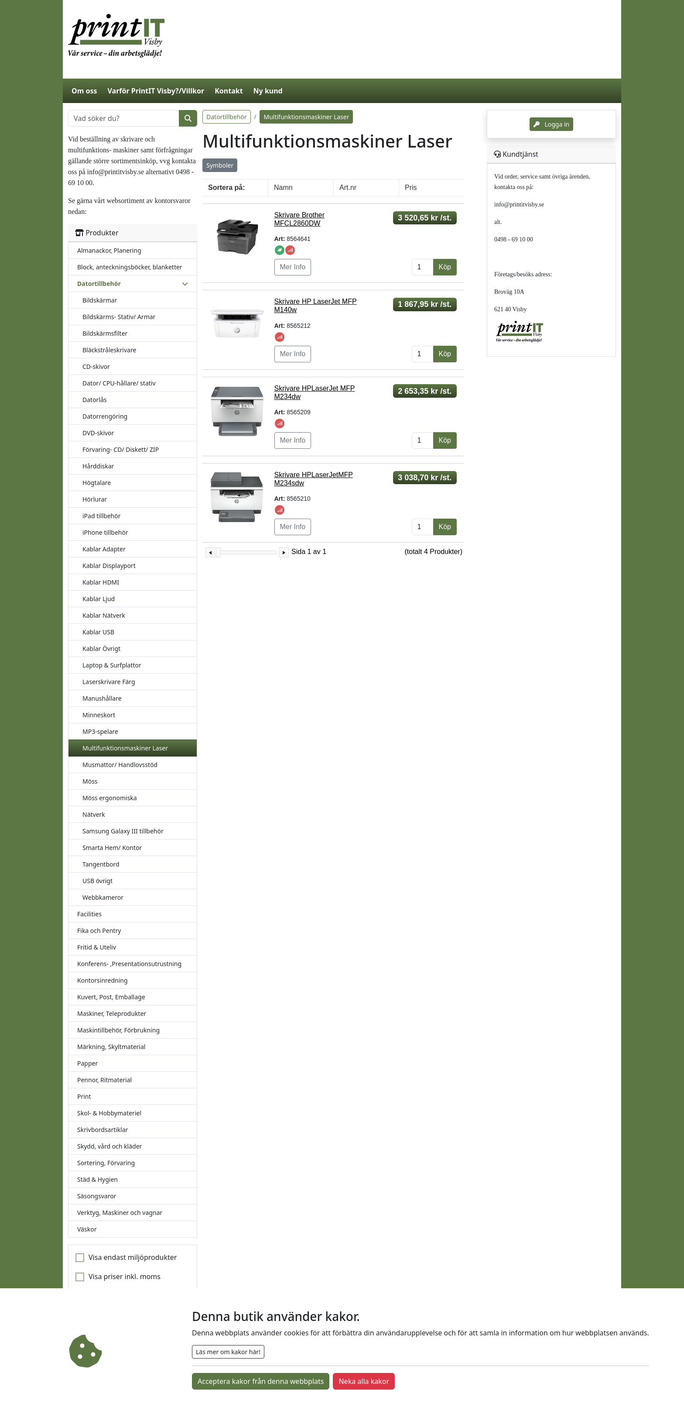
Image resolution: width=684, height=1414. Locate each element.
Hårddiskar (98, 466)
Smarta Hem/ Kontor (112, 847)
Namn (283, 187)
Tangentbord (101, 864)
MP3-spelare (100, 731)
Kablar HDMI (100, 582)
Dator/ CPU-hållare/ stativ (119, 383)
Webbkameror (102, 897)
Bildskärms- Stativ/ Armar (118, 317)
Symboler (219, 165)
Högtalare (96, 482)
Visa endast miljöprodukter (133, 1257)
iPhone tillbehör (105, 532)
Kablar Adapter (104, 549)
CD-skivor (96, 366)
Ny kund (268, 91)
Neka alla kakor (364, 1381)
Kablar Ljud (98, 599)
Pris (411, 187)
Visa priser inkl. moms (125, 1276)
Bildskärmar (99, 300)
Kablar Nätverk (103, 615)
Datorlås (94, 400)
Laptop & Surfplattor (111, 665)
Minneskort (98, 715)
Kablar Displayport (109, 565)
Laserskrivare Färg (108, 682)
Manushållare (102, 698)
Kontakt (229, 91)
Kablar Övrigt (101, 648)
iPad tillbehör (101, 516)
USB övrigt (97, 881)
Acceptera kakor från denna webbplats (261, 1381)
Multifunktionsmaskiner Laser (125, 748)
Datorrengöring (104, 416)
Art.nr (347, 187)
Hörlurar (94, 499)
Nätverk (93, 814)
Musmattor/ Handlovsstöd (119, 764)
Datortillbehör (226, 117)
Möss (90, 781)
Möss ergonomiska (109, 798)
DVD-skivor (98, 433)
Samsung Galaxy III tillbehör (123, 831)
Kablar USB (98, 632)
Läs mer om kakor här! (228, 1352)
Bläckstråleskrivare (109, 350)
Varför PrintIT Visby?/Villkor (155, 91)
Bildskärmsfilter (104, 333)
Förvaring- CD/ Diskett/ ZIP (120, 449)
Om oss (84, 91)
